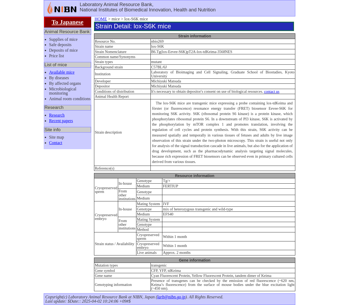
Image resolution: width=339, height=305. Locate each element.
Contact (55, 142)
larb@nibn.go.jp (171, 297)
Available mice (61, 72)
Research (57, 115)
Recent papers (61, 120)
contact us (271, 91)
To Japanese (67, 22)
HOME (101, 19)
